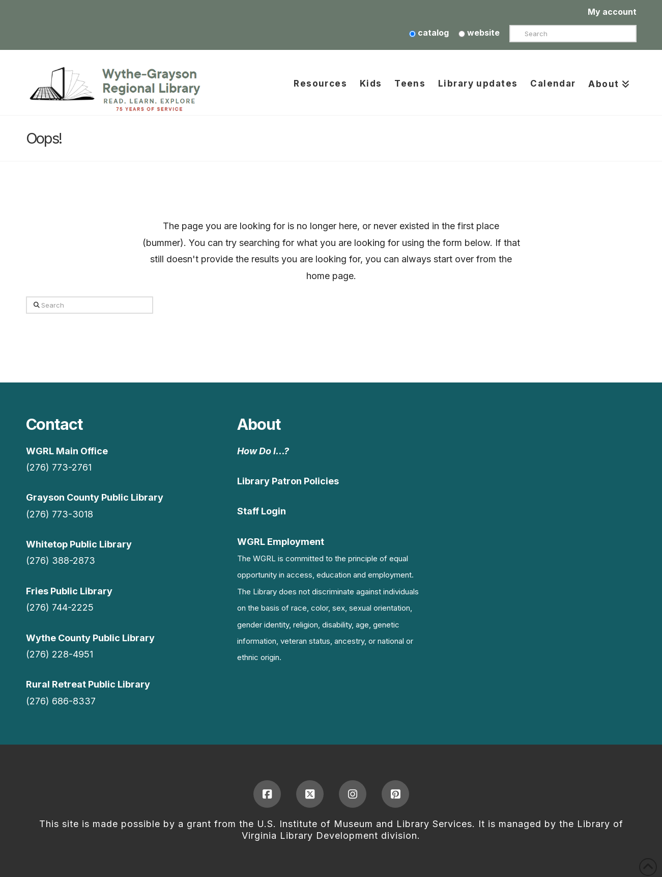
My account (612, 12)
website (479, 33)
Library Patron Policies (288, 481)
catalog (429, 33)
